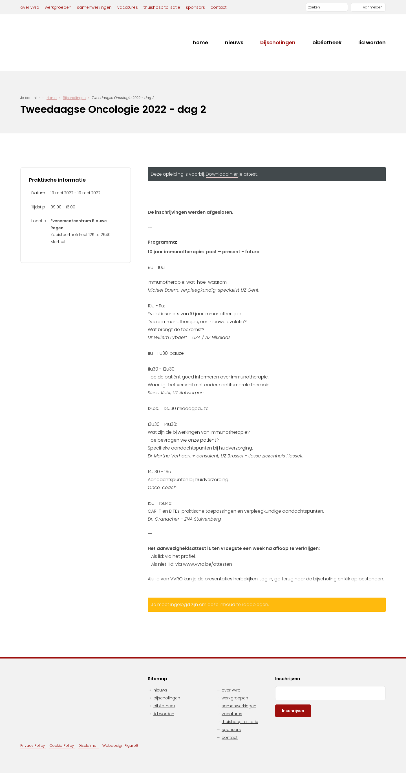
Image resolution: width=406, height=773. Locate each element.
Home (200, 42)
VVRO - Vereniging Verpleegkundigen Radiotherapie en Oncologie (54, 43)
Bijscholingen (277, 42)
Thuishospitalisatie (162, 7)
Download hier (222, 174)
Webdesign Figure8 (120, 745)
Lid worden (372, 42)
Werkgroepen (58, 7)
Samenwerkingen (94, 7)
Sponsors (195, 7)
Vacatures (127, 7)
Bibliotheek (326, 42)
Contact (219, 7)
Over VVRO (29, 7)
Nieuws (234, 42)
